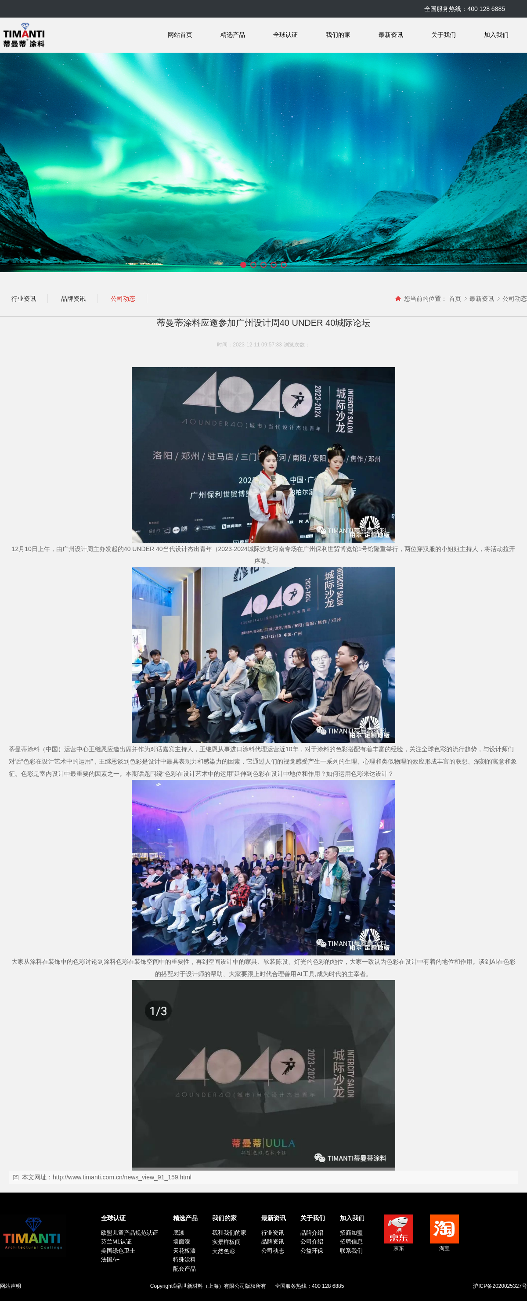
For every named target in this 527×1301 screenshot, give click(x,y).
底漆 (178, 1232)
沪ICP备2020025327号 (500, 1286)
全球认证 (285, 35)
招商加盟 (351, 1232)
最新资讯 (391, 35)
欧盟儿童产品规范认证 (129, 1232)
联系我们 (351, 1250)
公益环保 (311, 1250)
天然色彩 (223, 1251)
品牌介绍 (311, 1232)
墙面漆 (181, 1241)
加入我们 (496, 35)
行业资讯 (272, 1232)
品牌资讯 (272, 1241)
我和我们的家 (229, 1232)
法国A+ (110, 1259)
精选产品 (232, 35)
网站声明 (10, 1286)
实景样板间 (226, 1242)
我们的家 (338, 35)
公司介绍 (311, 1241)
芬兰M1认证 (116, 1241)
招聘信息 (351, 1241)
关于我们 (443, 35)
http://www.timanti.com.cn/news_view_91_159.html (122, 1177)
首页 (455, 298)
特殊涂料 (184, 1259)
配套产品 (184, 1268)
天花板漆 (184, 1250)
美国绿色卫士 (118, 1250)
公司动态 (514, 298)
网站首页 (180, 35)
